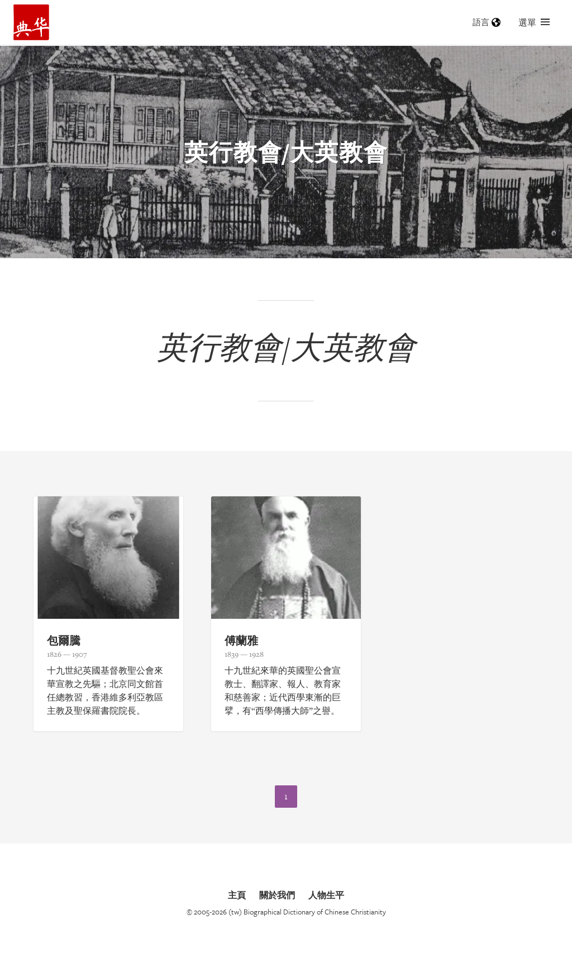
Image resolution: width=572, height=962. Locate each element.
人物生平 (326, 895)
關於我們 (277, 895)
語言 (486, 22)
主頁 (237, 895)
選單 (534, 22)
